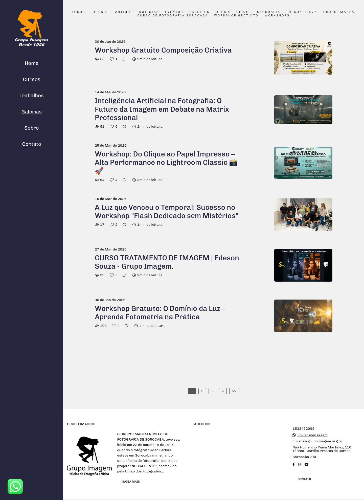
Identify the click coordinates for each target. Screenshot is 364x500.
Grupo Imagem (339, 12)
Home (31, 63)
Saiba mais (131, 481)
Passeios (199, 12)
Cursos (31, 79)
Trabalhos (31, 96)
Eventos (174, 12)
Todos (78, 12)
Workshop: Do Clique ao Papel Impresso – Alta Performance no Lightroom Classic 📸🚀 (166, 162)
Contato (31, 144)
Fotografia (267, 12)
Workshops (277, 15)
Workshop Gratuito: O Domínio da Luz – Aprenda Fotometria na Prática (160, 312)
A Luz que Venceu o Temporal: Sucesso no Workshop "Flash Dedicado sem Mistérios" (166, 211)
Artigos (124, 12)
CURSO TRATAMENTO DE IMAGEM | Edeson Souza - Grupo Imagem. (167, 262)
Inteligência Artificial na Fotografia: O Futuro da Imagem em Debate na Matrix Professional (162, 109)
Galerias (31, 112)
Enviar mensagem (313, 435)
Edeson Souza (301, 12)
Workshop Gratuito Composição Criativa (164, 50)
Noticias (149, 12)
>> (234, 391)
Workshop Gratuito (236, 15)
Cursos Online (232, 12)
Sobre (31, 128)
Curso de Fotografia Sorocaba (173, 15)
